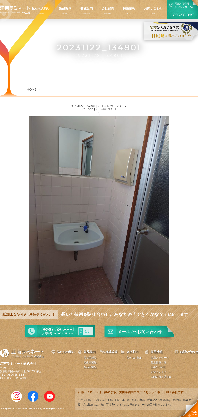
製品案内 (65, 8)
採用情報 (129, 8)
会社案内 (108, 8)
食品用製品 (90, 367)
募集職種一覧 (158, 362)
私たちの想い (41, 8)
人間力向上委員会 (161, 376)
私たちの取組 (134, 357)
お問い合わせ (153, 8)
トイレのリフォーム (113, 106)
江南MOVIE (158, 367)
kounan (87, 109)
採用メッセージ (160, 357)
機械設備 (86, 8)
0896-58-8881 (16, 374)
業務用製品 (90, 357)
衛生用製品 (90, 362)
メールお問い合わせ (140, 331)
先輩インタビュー (161, 372)
